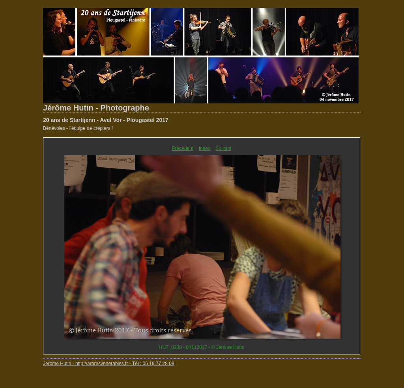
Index (204, 148)
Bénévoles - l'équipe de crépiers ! (78, 128)
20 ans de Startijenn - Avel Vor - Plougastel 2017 (105, 120)
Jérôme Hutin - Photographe (96, 107)
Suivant (223, 148)
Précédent (183, 148)
